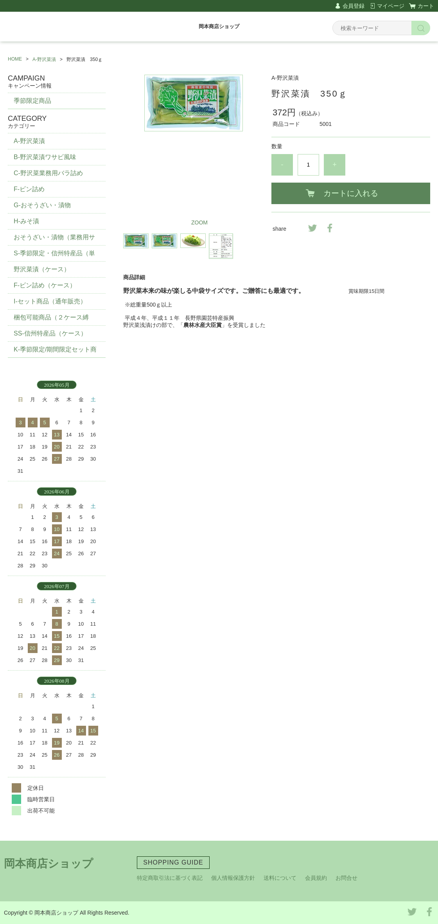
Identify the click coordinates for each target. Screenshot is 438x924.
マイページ (390, 6)
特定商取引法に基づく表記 (170, 878)
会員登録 (353, 6)
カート (426, 6)
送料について (280, 878)
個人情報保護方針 (233, 878)
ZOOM (199, 222)
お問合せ (346, 878)
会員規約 (316, 878)
